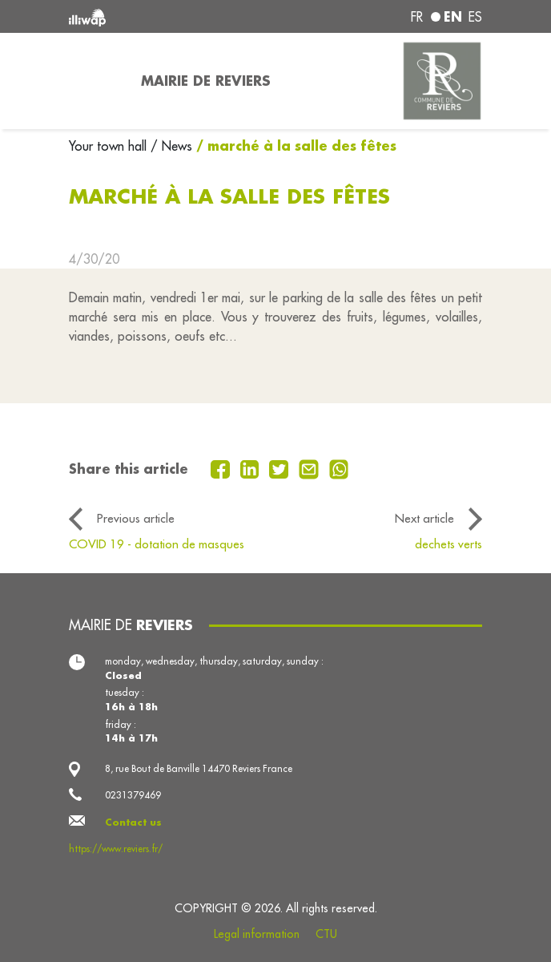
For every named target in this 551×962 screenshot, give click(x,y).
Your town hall (110, 146)
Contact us (133, 822)
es (475, 17)
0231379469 (133, 795)
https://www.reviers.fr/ (116, 849)
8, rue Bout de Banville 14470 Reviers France (198, 768)
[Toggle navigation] (95, 81)
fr (417, 17)
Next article (424, 518)
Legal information (257, 934)
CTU (326, 934)
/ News (171, 146)
